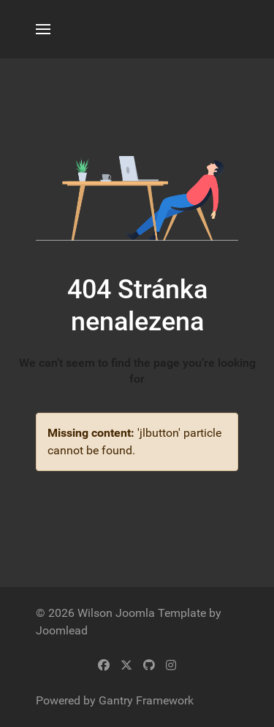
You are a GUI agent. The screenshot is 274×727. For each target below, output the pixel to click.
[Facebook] (104, 665)
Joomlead (62, 630)
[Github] (149, 665)
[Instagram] (171, 665)
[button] (43, 29)
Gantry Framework (146, 700)
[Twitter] (126, 665)
